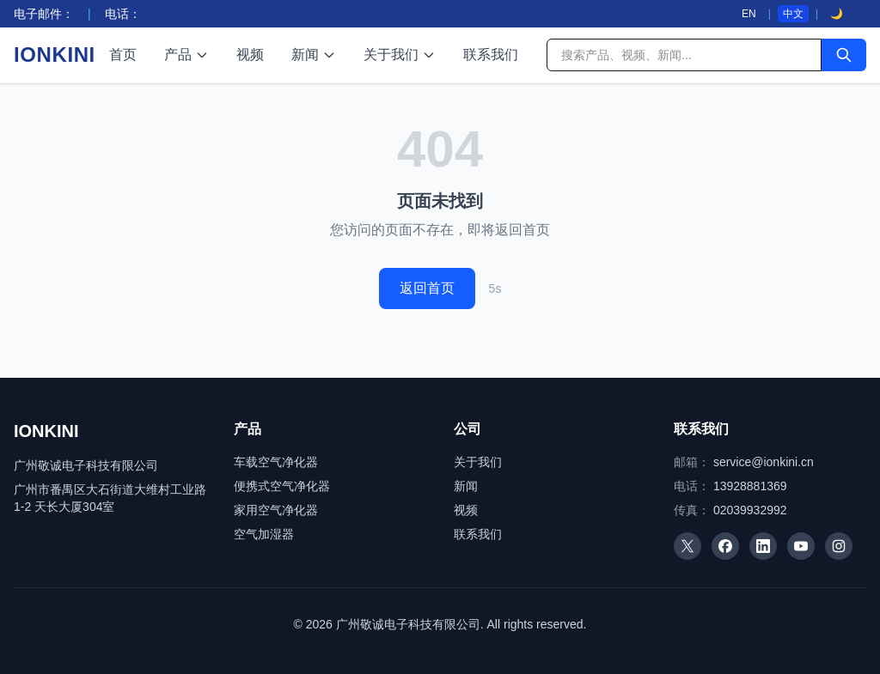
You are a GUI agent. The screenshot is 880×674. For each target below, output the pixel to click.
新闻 (313, 54)
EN (749, 14)
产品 (186, 54)
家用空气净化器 (276, 510)
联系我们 (490, 54)
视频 (250, 54)
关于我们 (400, 54)
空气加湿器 (264, 534)
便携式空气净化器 (282, 486)
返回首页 (427, 288)
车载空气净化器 (276, 462)
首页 (123, 54)
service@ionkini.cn (763, 462)
